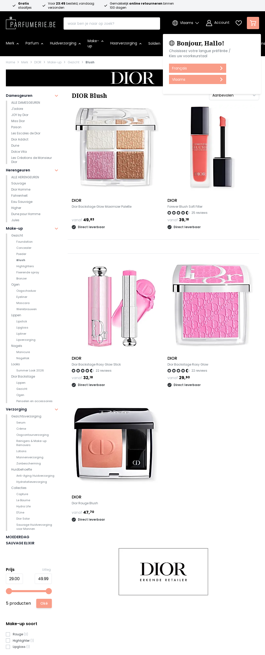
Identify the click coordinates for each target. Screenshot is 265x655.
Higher (16, 208)
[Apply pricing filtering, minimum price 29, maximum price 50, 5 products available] (44, 603)
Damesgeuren (19, 95)
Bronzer (21, 278)
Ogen (15, 284)
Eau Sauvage (21, 202)
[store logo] (30, 21)
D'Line (20, 512)
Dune (15, 145)
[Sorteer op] (234, 95)
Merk (24, 62)
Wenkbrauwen (26, 309)
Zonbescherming (28, 463)
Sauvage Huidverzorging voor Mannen (34, 527)
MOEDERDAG (17, 537)
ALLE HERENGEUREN (25, 177)
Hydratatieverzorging (31, 482)
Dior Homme (20, 189)
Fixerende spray (27, 272)
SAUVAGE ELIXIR (20, 543)
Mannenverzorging (29, 457)
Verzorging (16, 409)
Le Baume (23, 500)
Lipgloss (22, 327)
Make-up (54, 62)
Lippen (16, 315)
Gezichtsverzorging (26, 416)
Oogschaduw (26, 291)
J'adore (17, 109)
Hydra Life (23, 506)
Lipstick (21, 321)
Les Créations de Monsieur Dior (31, 160)
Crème (21, 429)
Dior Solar (23, 519)
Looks (15, 364)
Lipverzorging (25, 340)
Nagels (16, 346)
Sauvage (18, 183)
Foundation (24, 242)
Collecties (19, 488)
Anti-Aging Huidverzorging (35, 476)
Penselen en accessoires (34, 401)
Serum (21, 422)
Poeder (21, 254)
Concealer (23, 248)
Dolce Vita (19, 151)
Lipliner (21, 334)
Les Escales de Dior (25, 133)
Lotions (21, 451)
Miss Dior (18, 121)
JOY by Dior (19, 115)
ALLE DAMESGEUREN (25, 102)
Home (10, 62)
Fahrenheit (19, 195)
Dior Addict (19, 139)
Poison (16, 127)
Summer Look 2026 (30, 370)
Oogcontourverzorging (32, 435)
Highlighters (25, 266)
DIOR (37, 62)
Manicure (23, 352)
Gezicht (73, 62)
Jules (15, 220)
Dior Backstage (23, 376)
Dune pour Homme (25, 214)
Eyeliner (21, 297)
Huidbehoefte (21, 469)
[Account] (218, 23)
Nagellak (22, 358)
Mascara (23, 303)
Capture (22, 494)
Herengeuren (18, 170)
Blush (90, 62)
